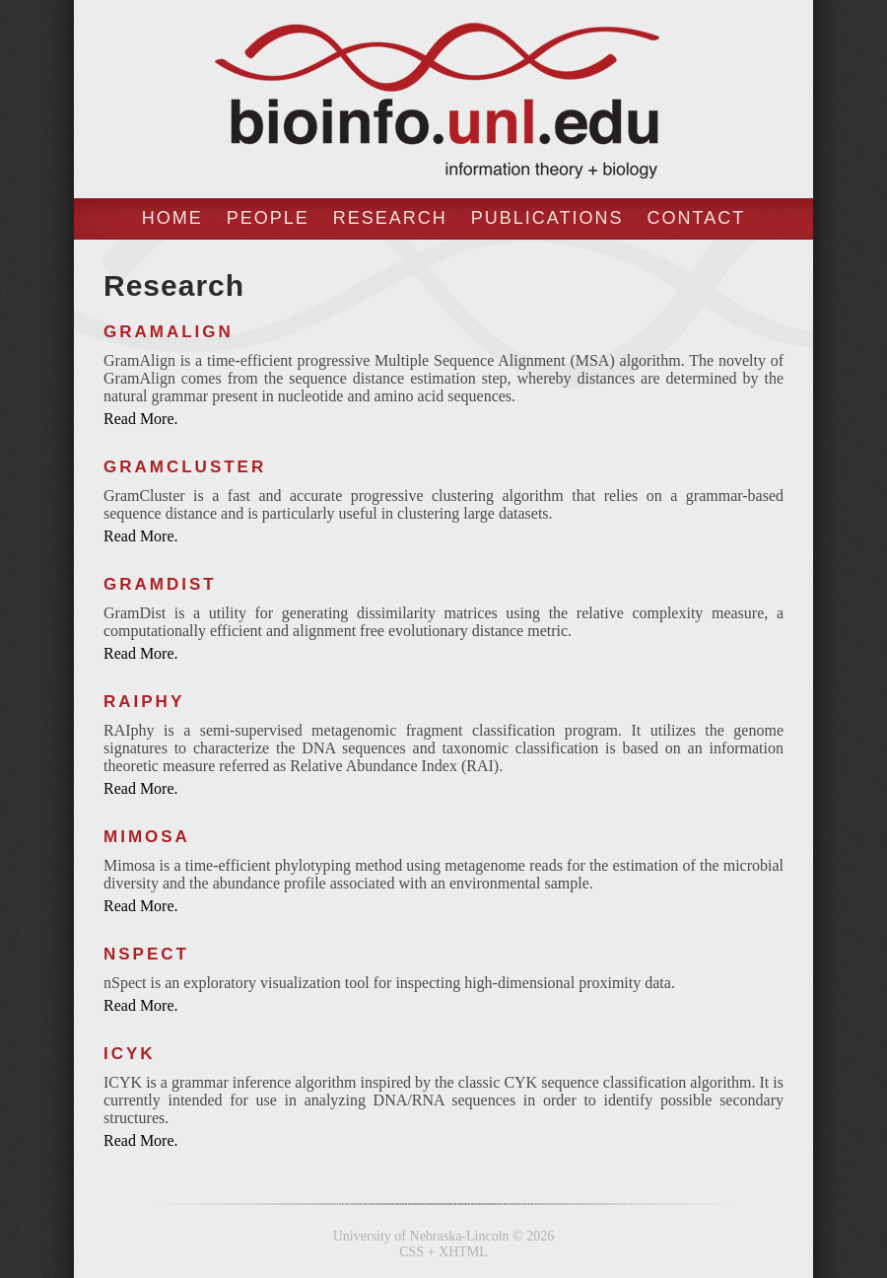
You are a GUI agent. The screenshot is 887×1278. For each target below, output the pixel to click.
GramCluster (184, 467)
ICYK (129, 1053)
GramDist (160, 584)
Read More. (140, 418)
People (268, 218)
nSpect (146, 954)
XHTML (463, 1251)
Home (172, 218)
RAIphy (143, 701)
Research (390, 218)
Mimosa (146, 836)
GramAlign (168, 331)
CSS (411, 1251)
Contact (697, 218)
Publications (547, 218)
